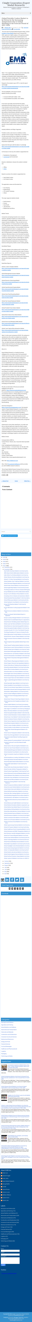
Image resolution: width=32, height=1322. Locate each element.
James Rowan (6, 1189)
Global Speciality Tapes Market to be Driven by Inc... (16, 683)
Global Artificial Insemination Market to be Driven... (16, 791)
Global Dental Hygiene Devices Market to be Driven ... (17, 854)
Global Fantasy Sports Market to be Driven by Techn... (17, 649)
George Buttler (6, 1184)
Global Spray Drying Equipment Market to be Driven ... (17, 848)
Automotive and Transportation (9, 1029)
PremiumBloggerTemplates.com (16, 1318)
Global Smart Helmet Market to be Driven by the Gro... (17, 837)
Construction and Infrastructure (9, 1034)
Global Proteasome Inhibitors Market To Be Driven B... (17, 785)
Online (4, 169)
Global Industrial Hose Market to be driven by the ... (16, 752)
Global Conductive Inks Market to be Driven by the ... (16, 817)
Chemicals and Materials (7, 1032)
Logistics (3, 1051)
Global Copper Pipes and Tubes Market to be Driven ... (17, 677)
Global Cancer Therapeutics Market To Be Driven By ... (17, 732)
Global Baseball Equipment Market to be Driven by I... (17, 750)
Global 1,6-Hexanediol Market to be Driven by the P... (16, 850)
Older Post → (27, 481)
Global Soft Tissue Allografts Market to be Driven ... (16, 835)
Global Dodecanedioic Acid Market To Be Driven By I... (17, 655)
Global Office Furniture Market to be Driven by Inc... (16, 669)
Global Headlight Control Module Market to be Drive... (17, 845)
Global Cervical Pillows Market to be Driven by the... (16, 779)
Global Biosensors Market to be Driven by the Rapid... (17, 815)
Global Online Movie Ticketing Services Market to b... (17, 665)
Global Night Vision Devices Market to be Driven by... (17, 673)
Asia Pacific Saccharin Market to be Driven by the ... (16, 571)
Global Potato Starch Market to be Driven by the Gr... (16, 585)
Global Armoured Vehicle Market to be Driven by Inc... (17, 787)
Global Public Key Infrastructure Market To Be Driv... (16, 767)
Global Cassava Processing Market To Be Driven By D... (17, 740)
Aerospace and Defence (7, 1022)
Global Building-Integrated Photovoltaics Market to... (17, 795)
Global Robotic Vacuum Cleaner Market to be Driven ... (17, 636)
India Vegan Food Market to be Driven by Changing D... (17, 708)
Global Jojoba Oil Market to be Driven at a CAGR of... (17, 858)
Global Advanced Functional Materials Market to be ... (17, 773)
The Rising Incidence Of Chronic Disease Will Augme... (17, 589)
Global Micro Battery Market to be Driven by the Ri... (16, 691)
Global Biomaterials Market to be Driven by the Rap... (17, 667)
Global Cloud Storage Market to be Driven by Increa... (17, 735)
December (6, 567)
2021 (4, 565)
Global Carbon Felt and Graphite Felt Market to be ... (16, 745)
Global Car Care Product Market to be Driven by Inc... (16, 748)
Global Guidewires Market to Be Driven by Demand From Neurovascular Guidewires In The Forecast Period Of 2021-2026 (15, 1078)
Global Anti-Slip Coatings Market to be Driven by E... (16, 793)
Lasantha (25, 1317)
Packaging (3, 1053)
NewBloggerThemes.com (16, 1320)
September (7, 863)
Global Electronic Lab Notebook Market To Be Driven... (17, 653)
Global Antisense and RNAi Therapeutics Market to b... (17, 831)
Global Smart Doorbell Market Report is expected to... (17, 619)
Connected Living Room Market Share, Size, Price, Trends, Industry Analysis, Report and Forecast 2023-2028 (18, 1066)
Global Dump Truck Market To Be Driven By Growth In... (17, 717)
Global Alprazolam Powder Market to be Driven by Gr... (17, 634)
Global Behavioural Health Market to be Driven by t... (16, 803)
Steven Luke (8, 27)
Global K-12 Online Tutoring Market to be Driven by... (16, 579)
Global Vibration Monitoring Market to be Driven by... (17, 577)
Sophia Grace (6, 1197)
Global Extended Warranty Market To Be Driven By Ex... (17, 598)
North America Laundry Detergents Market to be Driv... (17, 833)
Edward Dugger (6, 1175)
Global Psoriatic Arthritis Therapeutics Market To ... (16, 769)
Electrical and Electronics (7, 1039)
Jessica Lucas (6, 1192)
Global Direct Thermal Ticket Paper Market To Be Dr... (17, 699)
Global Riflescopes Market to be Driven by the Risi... (16, 600)
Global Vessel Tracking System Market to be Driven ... (17, 645)
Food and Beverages (6, 1046)
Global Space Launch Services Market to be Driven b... (17, 647)
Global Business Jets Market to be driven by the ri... (16, 797)
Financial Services (5, 1044)
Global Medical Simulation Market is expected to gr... (17, 805)
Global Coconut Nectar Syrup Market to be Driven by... (17, 687)
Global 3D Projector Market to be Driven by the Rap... (17, 827)
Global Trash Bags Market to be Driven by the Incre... (17, 839)
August (6, 865)
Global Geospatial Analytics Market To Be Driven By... (17, 712)
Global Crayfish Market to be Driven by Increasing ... (16, 704)
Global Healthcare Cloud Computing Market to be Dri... (17, 829)
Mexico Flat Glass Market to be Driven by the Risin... (16, 710)
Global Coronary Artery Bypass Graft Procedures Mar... (17, 706)
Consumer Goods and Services (9, 1036)
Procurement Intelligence (14, 464)
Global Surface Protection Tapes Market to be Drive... (17, 856)
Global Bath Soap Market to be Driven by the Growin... (17, 843)
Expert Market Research (8, 1181)
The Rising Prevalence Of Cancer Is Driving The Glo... (16, 632)
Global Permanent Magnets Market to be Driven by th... (17, 583)
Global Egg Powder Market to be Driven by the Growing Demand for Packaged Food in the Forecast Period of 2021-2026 (16, 1157)
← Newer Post (4, 481)
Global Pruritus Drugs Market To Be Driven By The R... (17, 771)
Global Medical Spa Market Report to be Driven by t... (17, 807)
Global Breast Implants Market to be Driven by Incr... (16, 723)
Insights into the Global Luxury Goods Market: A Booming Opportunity (19, 1096)
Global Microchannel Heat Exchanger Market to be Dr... (17, 689)
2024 (4, 559)
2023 (4, 561)
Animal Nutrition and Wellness (8, 1027)
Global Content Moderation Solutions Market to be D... (17, 714)
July (5, 867)
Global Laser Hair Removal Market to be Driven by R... (17, 624)
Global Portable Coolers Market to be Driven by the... (17, 727)
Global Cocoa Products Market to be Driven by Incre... (17, 819)
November (6, 569)
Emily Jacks (5, 1178)
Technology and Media (6, 1056)
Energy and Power (5, 1041)
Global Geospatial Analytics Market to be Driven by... (17, 628)
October (6, 861)
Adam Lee (5, 1173)
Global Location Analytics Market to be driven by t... (16, 725)
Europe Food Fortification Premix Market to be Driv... (16, 593)
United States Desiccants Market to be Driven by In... (17, 789)
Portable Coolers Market (8, 33)
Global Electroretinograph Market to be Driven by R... (17, 651)
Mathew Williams (7, 1195)
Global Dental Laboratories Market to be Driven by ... (17, 852)
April (5, 873)
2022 (4, 563)
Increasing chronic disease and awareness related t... (17, 596)
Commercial (6, 157)
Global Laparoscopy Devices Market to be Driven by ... (17, 825)
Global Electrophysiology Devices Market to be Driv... (17, 675)
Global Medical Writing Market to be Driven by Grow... (17, 809)
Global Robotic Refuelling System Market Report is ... (17, 621)
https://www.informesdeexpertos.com (11, 407)
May (5, 871)
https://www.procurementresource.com (16, 390)
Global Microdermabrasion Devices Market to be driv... (17, 811)
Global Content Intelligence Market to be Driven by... (16, 693)
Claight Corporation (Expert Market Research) (16, 4)
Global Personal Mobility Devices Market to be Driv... (16, 841)
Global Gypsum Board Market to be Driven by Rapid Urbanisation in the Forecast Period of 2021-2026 (14, 1087)
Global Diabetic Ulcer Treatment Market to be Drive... (17, 581)
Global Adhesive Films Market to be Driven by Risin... (17, 775)
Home (16, 481)
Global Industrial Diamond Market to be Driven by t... (16, 813)
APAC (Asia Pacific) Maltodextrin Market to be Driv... (16, 573)
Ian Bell (4, 1186)
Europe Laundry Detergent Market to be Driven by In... (17, 617)
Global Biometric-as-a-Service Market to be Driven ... (16, 671)
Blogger (22, 1315)
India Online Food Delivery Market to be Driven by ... (16, 575)
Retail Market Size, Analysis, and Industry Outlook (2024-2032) (18, 1136)
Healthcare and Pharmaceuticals (9, 1049)
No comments (16, 29)
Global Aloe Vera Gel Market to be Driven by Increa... (16, 777)
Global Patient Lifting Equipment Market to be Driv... (16, 661)
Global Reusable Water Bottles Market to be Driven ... (17, 761)
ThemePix (11, 1317)
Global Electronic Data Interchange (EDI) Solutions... (16, 626)
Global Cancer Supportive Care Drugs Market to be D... (17, 721)
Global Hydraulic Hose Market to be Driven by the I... (16, 602)
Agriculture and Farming (7, 1024)
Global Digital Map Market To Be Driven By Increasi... (16, 587)
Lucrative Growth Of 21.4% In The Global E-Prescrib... (17, 630)
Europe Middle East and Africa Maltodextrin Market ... (17, 591)
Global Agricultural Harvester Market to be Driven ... (16, 759)
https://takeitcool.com (12, 460)
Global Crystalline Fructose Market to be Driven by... (16, 685)
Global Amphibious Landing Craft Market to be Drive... (17, 757)
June (5, 869)
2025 (4, 557)
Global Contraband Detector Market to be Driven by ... (17, 719)
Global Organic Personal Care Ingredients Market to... (17, 663)
